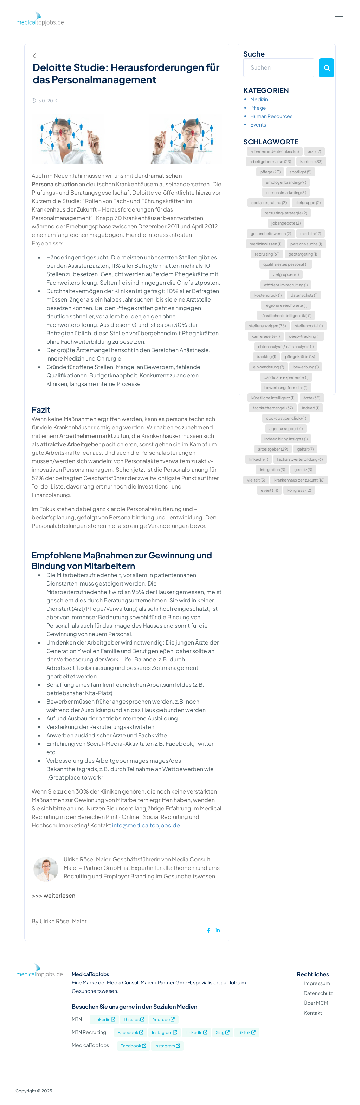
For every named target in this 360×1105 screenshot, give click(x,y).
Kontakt (313, 1012)
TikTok (247, 1032)
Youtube (164, 1019)
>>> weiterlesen (53, 895)
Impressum (317, 983)
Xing (223, 1032)
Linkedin (104, 1019)
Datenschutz (318, 993)
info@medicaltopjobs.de (146, 825)
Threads (134, 1019)
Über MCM (316, 1003)
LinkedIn (196, 1032)
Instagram (164, 1032)
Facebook (130, 1032)
